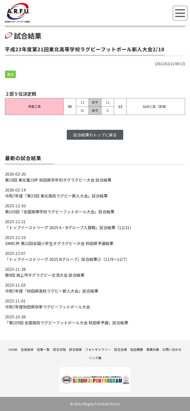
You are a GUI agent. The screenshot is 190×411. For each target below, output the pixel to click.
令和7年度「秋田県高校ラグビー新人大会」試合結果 (51, 291)
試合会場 (120, 349)
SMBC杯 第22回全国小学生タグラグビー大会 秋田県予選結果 (59, 243)
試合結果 (75, 349)
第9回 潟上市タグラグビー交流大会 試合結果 (44, 275)
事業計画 (152, 349)
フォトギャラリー (98, 349)
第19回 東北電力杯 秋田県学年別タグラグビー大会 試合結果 (58, 180)
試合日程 (59, 349)
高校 (10, 74)
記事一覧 (43, 349)
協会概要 (136, 349)
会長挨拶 (27, 349)
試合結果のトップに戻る (95, 135)
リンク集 (95, 358)
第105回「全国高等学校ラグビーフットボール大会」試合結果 (59, 212)
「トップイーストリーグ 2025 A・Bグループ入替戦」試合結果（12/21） (69, 227)
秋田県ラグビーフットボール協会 (28, 21)
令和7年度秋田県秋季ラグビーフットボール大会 (47, 307)
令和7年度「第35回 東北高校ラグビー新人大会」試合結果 (56, 196)
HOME (13, 349)
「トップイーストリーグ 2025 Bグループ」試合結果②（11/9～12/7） (67, 259)
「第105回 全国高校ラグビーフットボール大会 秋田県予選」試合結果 (66, 323)
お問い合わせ (172, 349)
